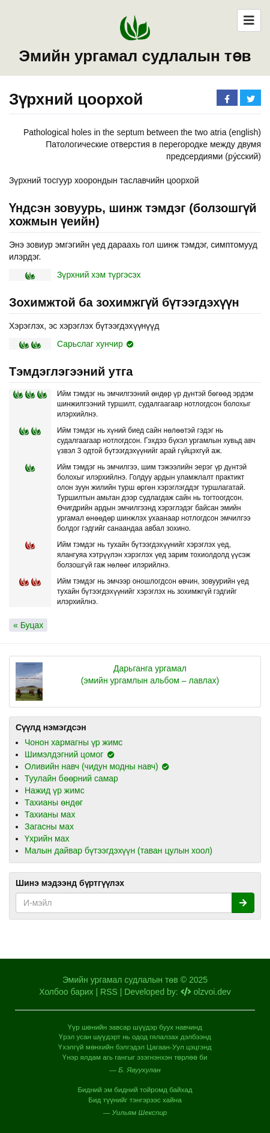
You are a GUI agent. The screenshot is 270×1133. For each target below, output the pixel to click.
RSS (109, 992)
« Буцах (28, 625)
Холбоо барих (66, 992)
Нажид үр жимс (55, 790)
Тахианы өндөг (54, 802)
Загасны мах (49, 826)
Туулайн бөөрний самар (71, 778)
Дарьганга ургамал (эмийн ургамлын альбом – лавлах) (150, 674)
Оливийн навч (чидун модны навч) (91, 766)
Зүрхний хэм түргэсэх (99, 274)
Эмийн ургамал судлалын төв (135, 56)
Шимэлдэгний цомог (64, 754)
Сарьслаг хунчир (90, 344)
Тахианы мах (50, 814)
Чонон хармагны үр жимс (73, 742)
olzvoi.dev (206, 992)
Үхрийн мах (47, 838)
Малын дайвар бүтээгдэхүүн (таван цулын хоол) (118, 850)
